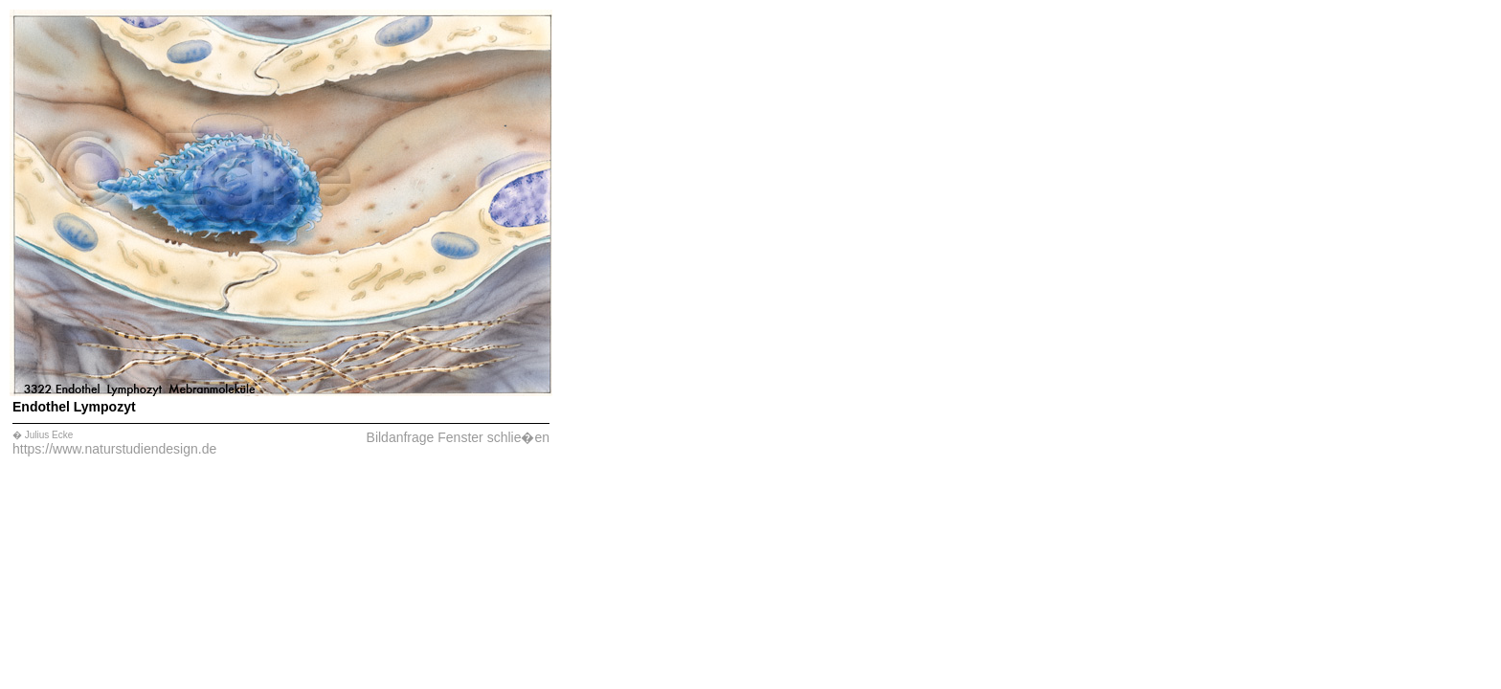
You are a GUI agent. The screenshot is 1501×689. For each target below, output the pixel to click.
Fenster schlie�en (493, 437)
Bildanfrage (401, 437)
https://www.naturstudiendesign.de (114, 448)
